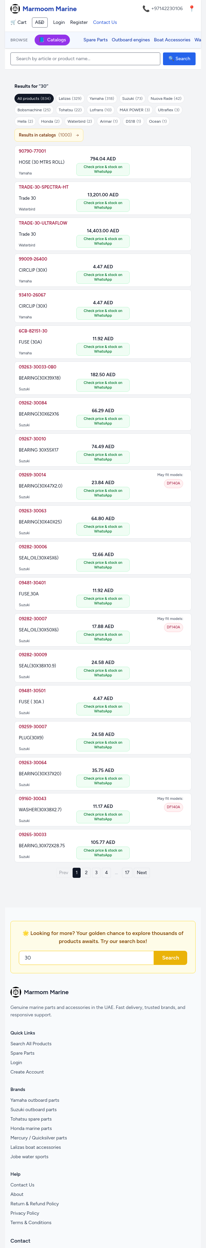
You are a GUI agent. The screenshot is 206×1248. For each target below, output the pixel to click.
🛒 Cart (18, 22)
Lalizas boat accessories (35, 1147)
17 (127, 872)
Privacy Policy (24, 1213)
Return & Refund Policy (34, 1204)
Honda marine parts (31, 1128)
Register (79, 22)
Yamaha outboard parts (34, 1100)
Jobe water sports (29, 1157)
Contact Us (105, 22)
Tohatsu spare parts (31, 1119)
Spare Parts (95, 40)
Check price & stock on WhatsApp (103, 169)
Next (142, 872)
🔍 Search (179, 59)
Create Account (27, 1072)
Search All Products (30, 1044)
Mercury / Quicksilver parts (38, 1138)
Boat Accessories (172, 40)
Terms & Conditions (30, 1222)
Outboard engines (131, 40)
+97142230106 (167, 8)
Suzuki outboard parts (33, 1110)
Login (59, 22)
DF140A (173, 483)
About (17, 1194)
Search (170, 957)
